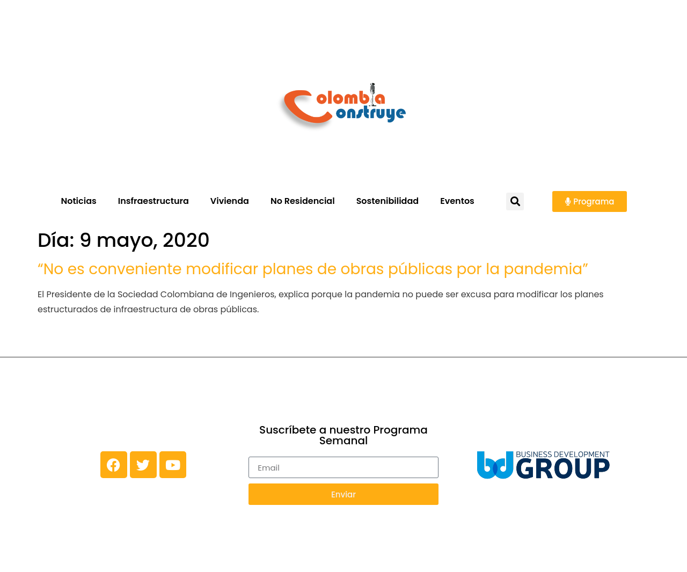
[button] (515, 201)
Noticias (78, 201)
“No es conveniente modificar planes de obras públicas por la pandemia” (313, 269)
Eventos (457, 201)
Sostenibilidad (387, 201)
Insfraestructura (153, 201)
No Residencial (303, 201)
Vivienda (229, 201)
